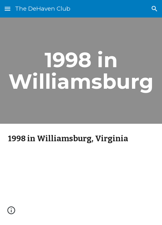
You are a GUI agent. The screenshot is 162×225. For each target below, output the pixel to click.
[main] (81, 70)
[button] (7, 8)
